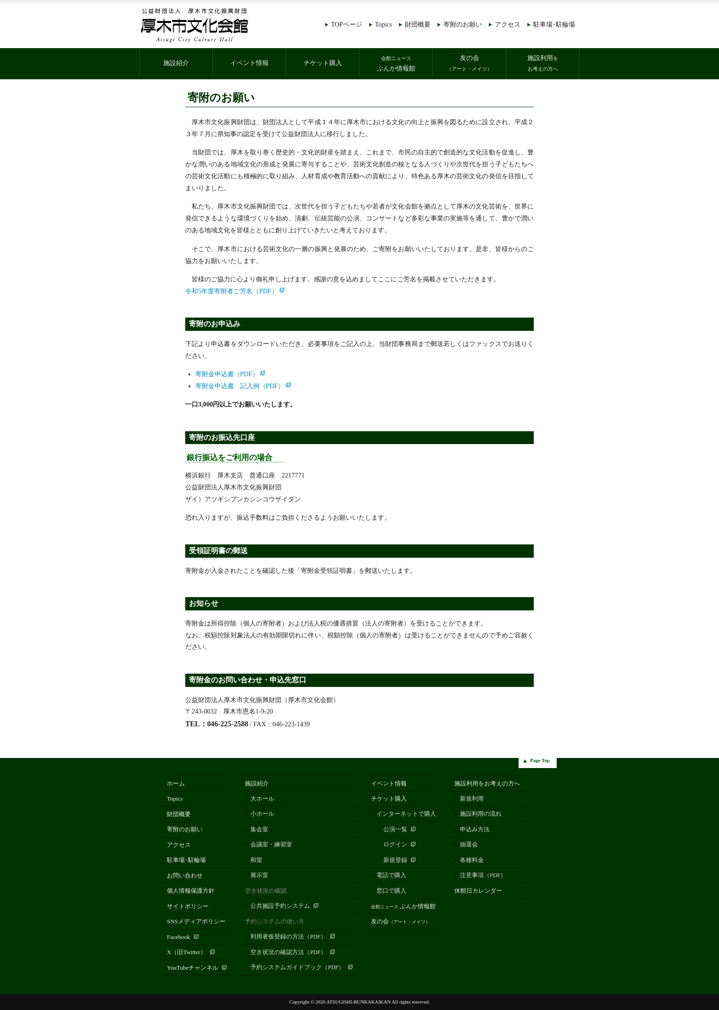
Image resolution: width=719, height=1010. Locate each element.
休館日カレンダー (478, 890)
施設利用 (542, 63)
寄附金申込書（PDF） (227, 374)
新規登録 (395, 860)
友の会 (469, 63)
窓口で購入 (391, 891)
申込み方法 (475, 829)
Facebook (178, 936)
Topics (383, 24)
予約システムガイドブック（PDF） (297, 967)
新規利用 (472, 799)
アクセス (507, 24)
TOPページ (346, 24)
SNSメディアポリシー (196, 921)
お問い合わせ (185, 875)
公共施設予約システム (280, 906)
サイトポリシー (188, 906)
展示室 (259, 875)
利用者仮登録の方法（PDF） (288, 936)
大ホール (262, 799)
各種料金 (472, 860)
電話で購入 (391, 875)
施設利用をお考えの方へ (487, 783)
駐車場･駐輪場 (554, 24)
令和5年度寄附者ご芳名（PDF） (231, 291)
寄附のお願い (462, 24)
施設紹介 (176, 63)
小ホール (262, 814)
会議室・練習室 (271, 844)
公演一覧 (395, 829)
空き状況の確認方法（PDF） (288, 952)
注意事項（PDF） (483, 875)
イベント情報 (249, 63)
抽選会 (469, 844)
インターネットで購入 (406, 814)
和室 (256, 860)
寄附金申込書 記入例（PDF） (239, 386)
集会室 (259, 829)
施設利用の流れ (481, 814)
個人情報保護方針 (191, 890)
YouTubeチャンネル (192, 967)
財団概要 (418, 24)
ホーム (176, 783)
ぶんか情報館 (396, 63)
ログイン (395, 844)
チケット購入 (323, 63)
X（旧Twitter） (186, 952)
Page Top (540, 760)
